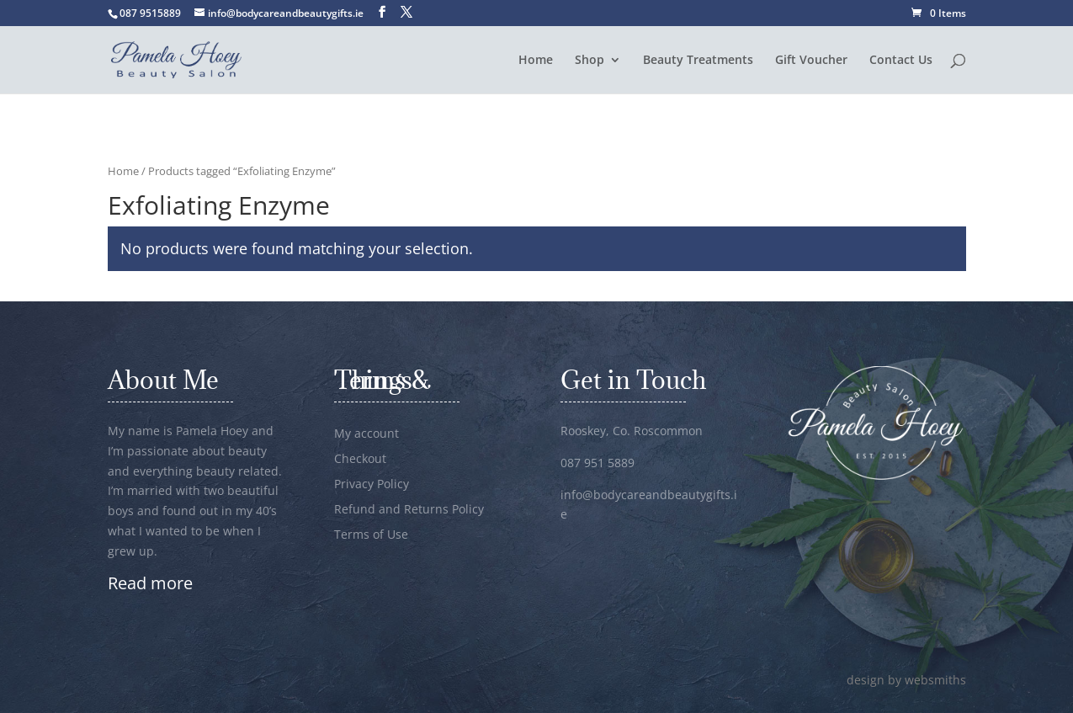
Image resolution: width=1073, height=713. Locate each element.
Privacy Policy (371, 485)
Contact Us (900, 60)
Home (535, 60)
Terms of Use (371, 535)
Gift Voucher (811, 60)
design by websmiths (906, 680)
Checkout (360, 459)
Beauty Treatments (698, 60)
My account (366, 434)
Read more (150, 583)
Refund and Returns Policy (409, 510)
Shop (589, 60)
